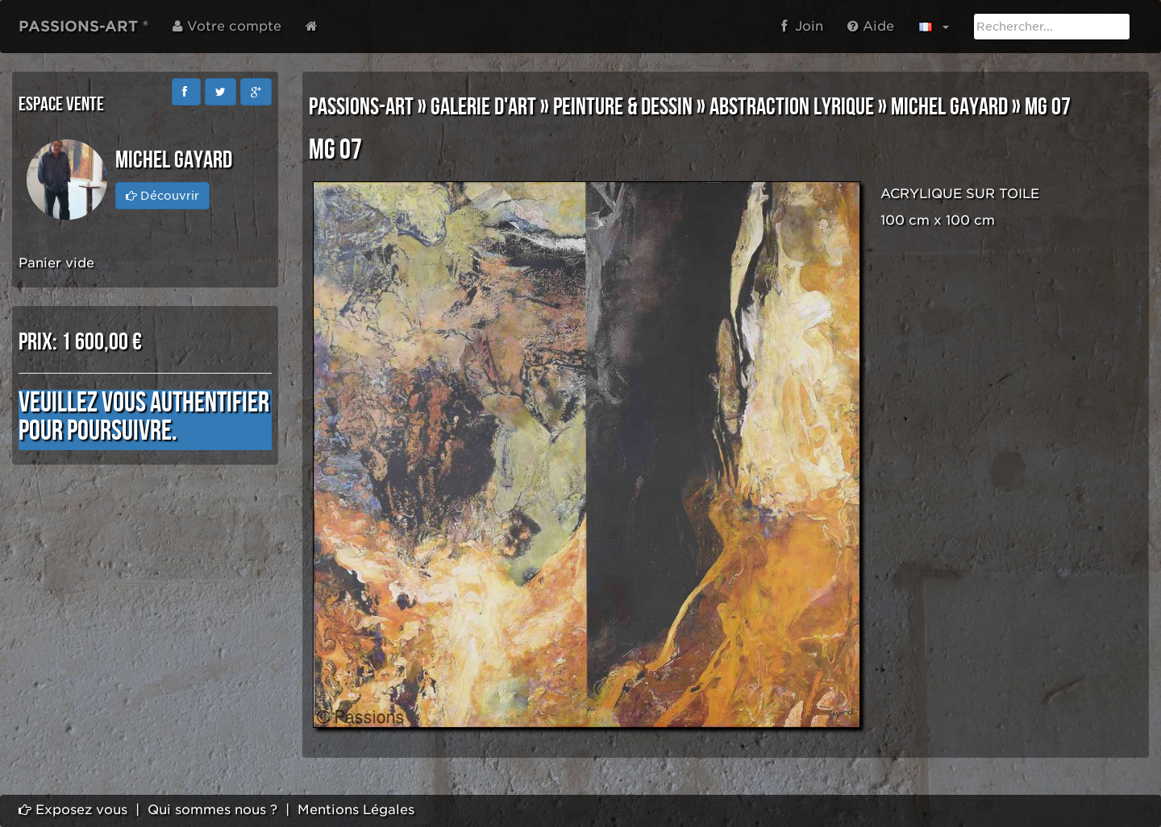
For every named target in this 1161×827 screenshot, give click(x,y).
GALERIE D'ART (483, 107)
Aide (870, 26)
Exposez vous (73, 809)
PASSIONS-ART (361, 107)
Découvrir (162, 195)
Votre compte (227, 26)
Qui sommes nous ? (212, 809)
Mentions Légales (356, 809)
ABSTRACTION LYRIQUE (792, 107)
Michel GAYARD (949, 107)
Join (802, 26)
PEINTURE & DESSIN (623, 107)
